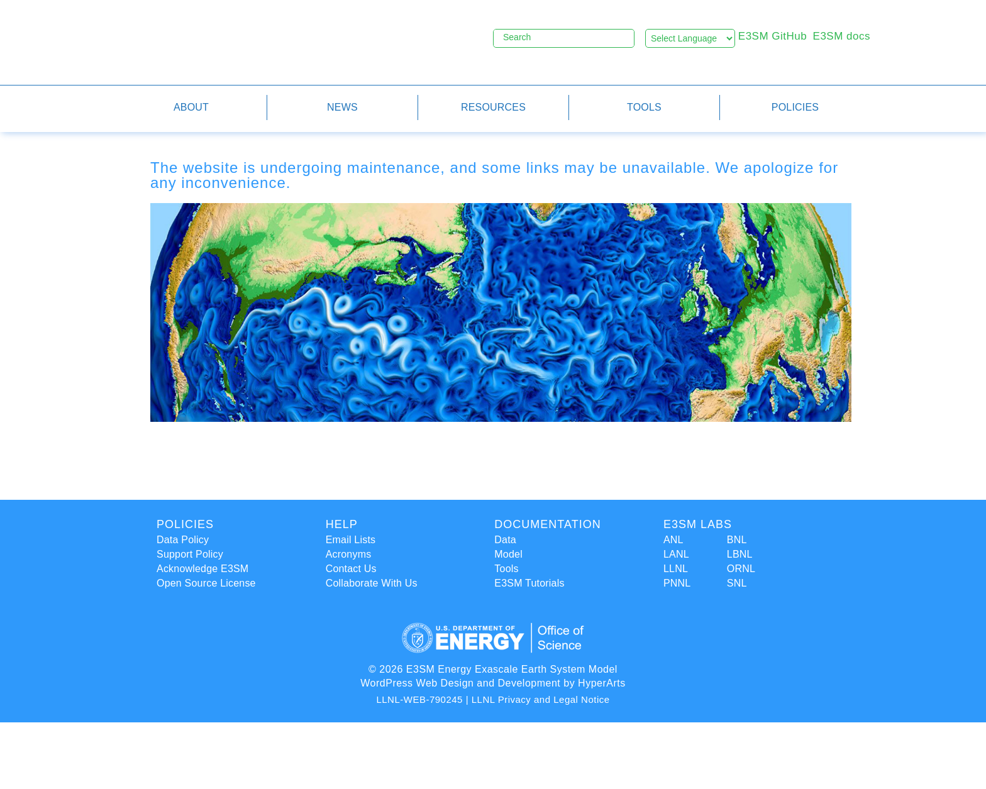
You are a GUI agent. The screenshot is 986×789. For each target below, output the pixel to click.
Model (508, 554)
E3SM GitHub (772, 36)
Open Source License (206, 583)
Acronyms (349, 554)
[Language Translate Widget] (690, 38)
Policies (185, 524)
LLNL (675, 568)
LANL (676, 554)
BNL (737, 539)
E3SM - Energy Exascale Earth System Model (277, 41)
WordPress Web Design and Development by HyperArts (492, 683)
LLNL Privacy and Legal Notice (541, 699)
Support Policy (190, 554)
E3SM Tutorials (529, 583)
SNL (737, 583)
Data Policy (183, 539)
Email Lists (351, 539)
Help (342, 524)
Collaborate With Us (372, 583)
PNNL (676, 583)
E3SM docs (841, 36)
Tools (506, 568)
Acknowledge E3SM (202, 568)
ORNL (741, 568)
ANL (673, 539)
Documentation (547, 524)
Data (505, 539)
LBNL (740, 554)
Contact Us (351, 568)
